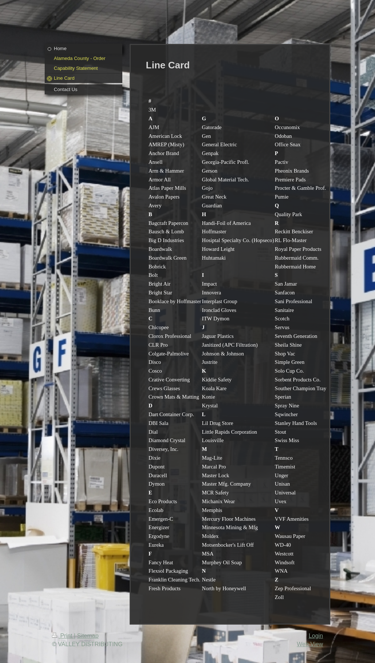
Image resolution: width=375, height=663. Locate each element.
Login (316, 636)
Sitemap (88, 636)
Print (63, 636)
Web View (310, 644)
